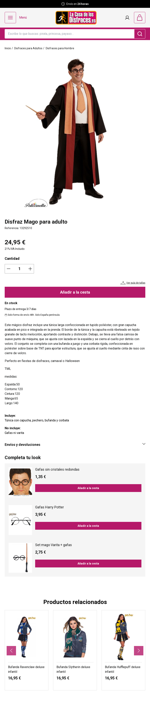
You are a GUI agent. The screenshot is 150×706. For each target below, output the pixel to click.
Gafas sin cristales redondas (57, 469)
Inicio (8, 48)
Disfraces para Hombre (60, 48)
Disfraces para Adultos (28, 48)
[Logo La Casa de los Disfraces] (75, 17)
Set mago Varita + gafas (53, 545)
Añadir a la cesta (75, 292)
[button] (11, 650)
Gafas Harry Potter (49, 507)
